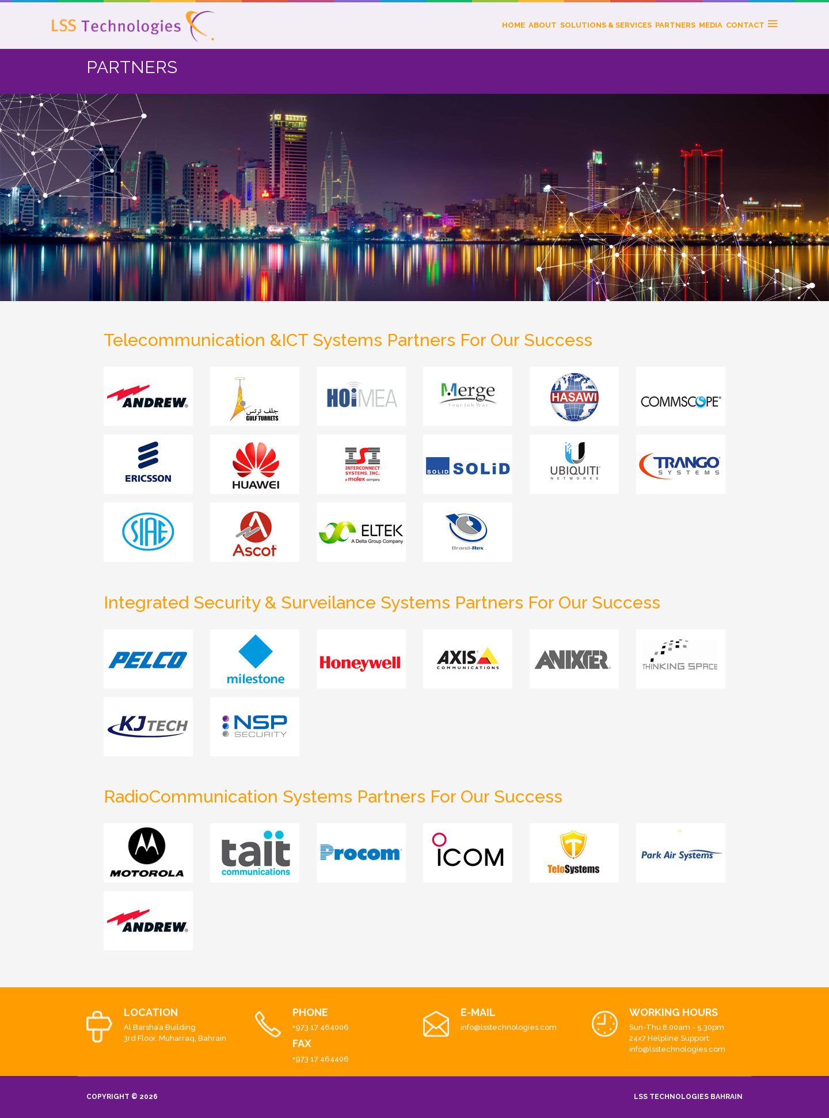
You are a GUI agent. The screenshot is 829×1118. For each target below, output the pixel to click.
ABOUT (542, 25)
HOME (513, 25)
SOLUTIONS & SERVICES (606, 25)
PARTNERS (675, 25)
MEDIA (710, 25)
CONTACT (745, 25)
